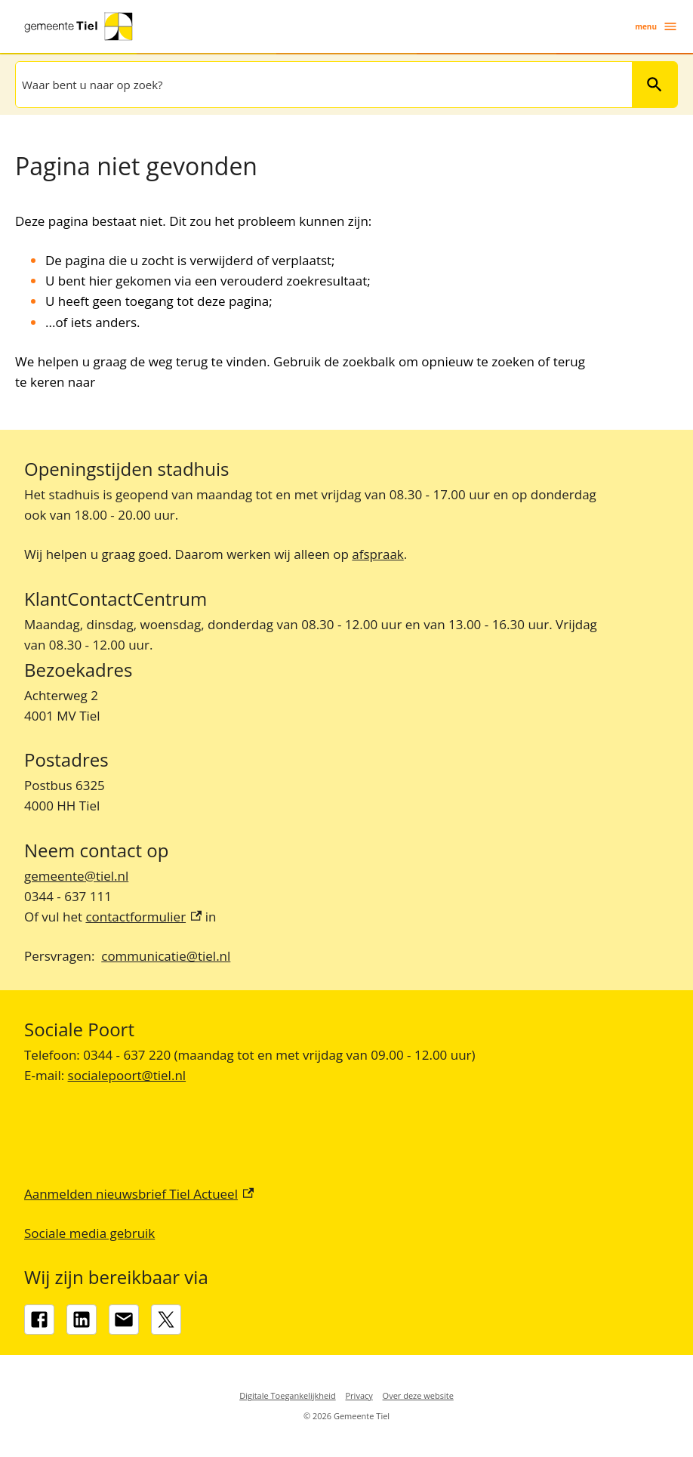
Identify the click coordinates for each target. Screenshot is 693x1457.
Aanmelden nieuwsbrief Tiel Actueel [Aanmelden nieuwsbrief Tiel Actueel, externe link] (139, 1193)
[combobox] (322, 84)
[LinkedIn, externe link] (81, 1319)
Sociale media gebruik (89, 1233)
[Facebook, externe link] (39, 1319)
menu (656, 26)
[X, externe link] (166, 1319)
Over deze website (418, 1395)
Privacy (359, 1395)
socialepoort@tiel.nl (127, 1075)
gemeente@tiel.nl (76, 875)
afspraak (377, 554)
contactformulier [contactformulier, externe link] (143, 916)
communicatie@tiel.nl (165, 956)
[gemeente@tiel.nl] (124, 1319)
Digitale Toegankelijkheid (287, 1395)
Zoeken (648, 84)
